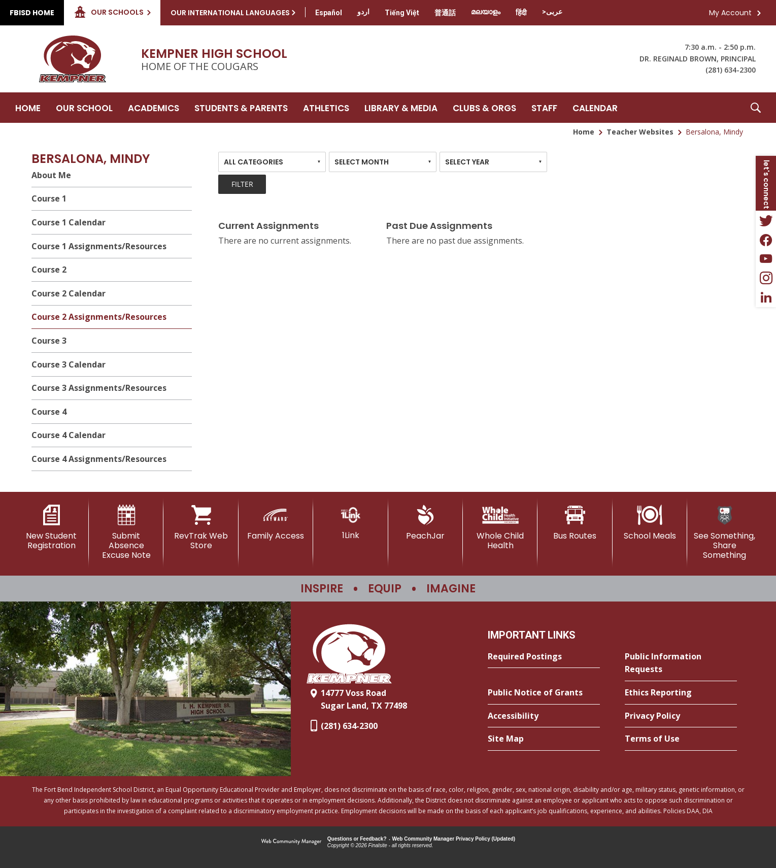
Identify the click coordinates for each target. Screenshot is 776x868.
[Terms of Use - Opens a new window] (681, 739)
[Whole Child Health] (500, 527)
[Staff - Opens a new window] (544, 107)
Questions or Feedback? (357, 839)
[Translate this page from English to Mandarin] (445, 12)
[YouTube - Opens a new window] (766, 259)
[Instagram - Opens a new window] (766, 278)
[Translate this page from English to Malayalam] (485, 11)
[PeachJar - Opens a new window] (425, 522)
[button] (756, 107)
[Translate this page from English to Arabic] (552, 11)
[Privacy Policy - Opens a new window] (681, 716)
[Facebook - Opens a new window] (766, 239)
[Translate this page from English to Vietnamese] (402, 12)
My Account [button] (730, 13)
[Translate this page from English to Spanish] (328, 12)
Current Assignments (268, 225)
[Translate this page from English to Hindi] (521, 12)
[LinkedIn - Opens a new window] (766, 297)
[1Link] (350, 522)
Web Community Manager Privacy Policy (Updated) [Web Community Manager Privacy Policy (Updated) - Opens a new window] (454, 839)
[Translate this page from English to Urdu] (363, 11)
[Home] (28, 107)
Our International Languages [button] (230, 13)
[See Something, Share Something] (724, 532)
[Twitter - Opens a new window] (766, 220)
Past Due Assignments (439, 225)
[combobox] (272, 162)
